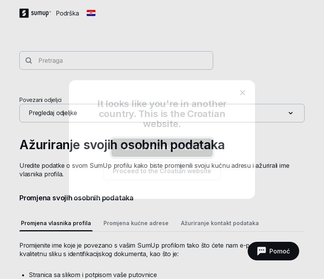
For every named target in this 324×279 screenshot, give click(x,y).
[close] (242, 92)
